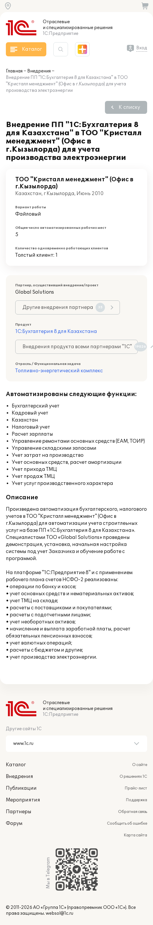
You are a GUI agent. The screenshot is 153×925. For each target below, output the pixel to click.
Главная (14, 71)
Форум (14, 823)
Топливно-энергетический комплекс (59, 371)
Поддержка (136, 800)
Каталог (16, 765)
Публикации (21, 788)
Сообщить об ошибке (127, 823)
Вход (141, 47)
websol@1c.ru (59, 913)
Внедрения (39, 71)
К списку (129, 107)
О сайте (139, 764)
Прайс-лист (136, 788)
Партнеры (18, 812)
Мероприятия (23, 800)
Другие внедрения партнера (64, 307)
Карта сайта (135, 835)
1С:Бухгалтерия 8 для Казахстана (56, 331)
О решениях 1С (133, 776)
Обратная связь (132, 811)
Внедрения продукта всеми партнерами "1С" (80, 346)
